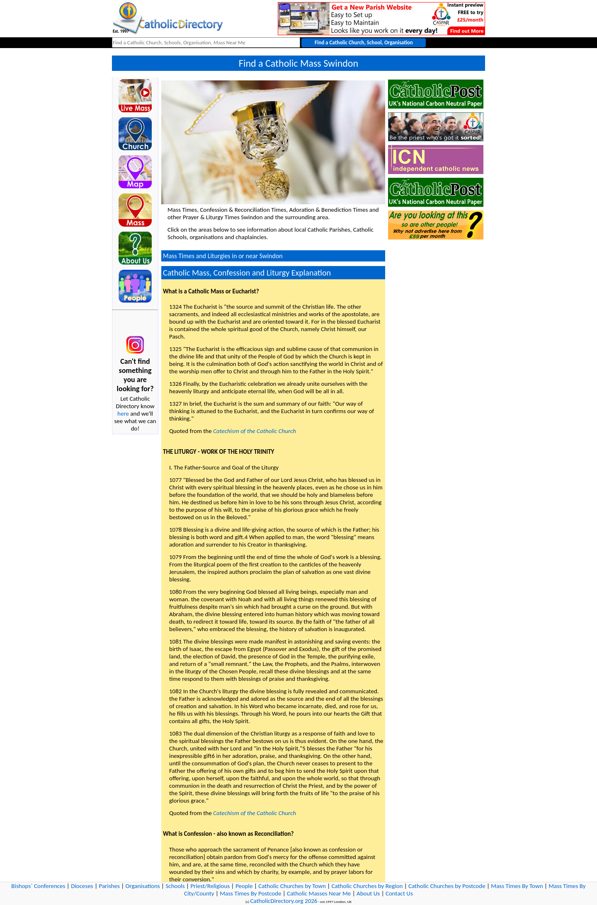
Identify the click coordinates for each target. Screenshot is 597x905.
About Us (368, 893)
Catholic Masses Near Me (319, 893)
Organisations (143, 886)
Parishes (109, 886)
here (123, 413)
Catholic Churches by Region (367, 886)
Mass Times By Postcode (250, 893)
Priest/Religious (210, 886)
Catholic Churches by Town (292, 886)
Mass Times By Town (517, 886)
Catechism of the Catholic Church (254, 431)
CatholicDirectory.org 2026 (283, 901)
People (244, 886)
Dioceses (82, 886)
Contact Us (399, 893)
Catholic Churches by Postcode (446, 886)
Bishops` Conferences (38, 886)
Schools (174, 886)
